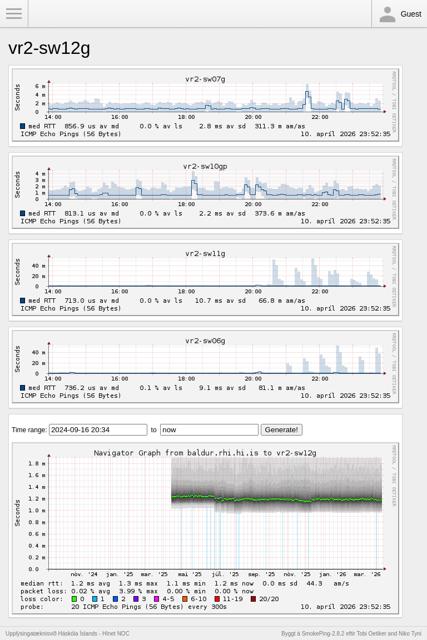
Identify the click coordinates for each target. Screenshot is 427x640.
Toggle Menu (14, 14)
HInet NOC (116, 634)
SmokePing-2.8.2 (323, 634)
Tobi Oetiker (371, 634)
